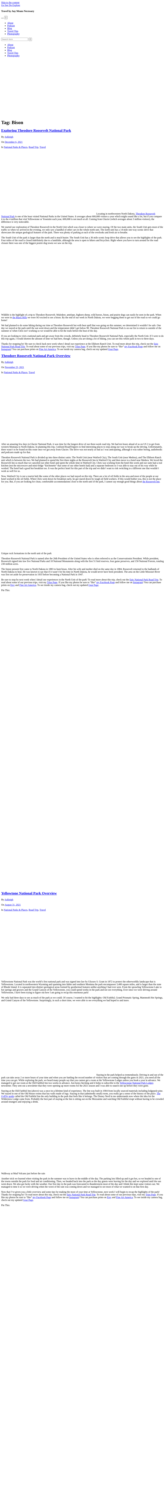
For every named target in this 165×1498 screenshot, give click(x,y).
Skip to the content (10, 2)
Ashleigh (9, 137)
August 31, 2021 (13, 904)
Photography (13, 34)
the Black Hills (19, 317)
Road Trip (33, 147)
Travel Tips (12, 31)
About (10, 23)
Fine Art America (47, 349)
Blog (9, 28)
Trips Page (80, 346)
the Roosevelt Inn (151, 481)
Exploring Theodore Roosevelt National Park (36, 130)
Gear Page (113, 349)
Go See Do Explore (10, 5)
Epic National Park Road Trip (144, 579)
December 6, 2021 (14, 142)
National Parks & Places (15, 147)
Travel (42, 147)
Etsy (12, 585)
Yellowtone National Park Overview (29, 893)
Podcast (11, 25)
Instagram (6, 349)
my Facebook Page (133, 346)
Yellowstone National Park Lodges (137, 1083)
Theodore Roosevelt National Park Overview (35, 356)
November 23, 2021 (14, 367)
